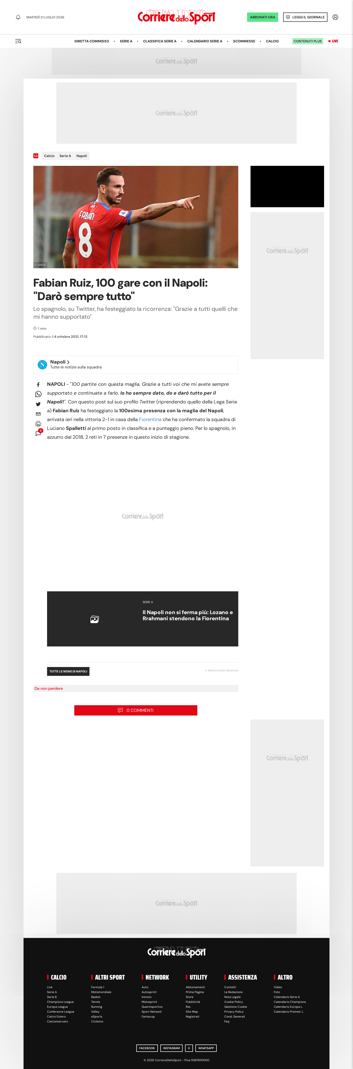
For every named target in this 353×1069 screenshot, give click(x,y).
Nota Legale (232, 997)
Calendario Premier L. (289, 1012)
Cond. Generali (234, 1017)
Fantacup (148, 1017)
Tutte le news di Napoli (68, 671)
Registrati (192, 1017)
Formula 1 (97, 987)
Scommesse (244, 41)
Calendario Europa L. (288, 1007)
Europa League (57, 1007)
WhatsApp (206, 1048)
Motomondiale (101, 992)
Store (189, 997)
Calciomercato (57, 1021)
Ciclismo (97, 1021)
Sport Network (152, 1012)
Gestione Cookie (235, 1007)
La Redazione (233, 992)
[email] (38, 414)
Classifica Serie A (159, 41)
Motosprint (149, 1002)
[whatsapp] (38, 394)
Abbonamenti (195, 987)
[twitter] (38, 404)
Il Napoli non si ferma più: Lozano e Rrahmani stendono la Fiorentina (188, 615)
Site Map (192, 1012)
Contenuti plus (308, 41)
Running (96, 1007)
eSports (96, 1017)
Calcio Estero (56, 1017)
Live (335, 41)
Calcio (272, 41)
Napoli (81, 156)
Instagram (171, 1048)
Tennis (95, 1002)
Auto (145, 987)
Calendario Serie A (204, 41)
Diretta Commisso (92, 41)
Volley (95, 1012)
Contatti (230, 987)
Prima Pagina (195, 992)
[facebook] (38, 384)
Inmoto (146, 997)
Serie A (126, 41)
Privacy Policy (234, 1012)
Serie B (52, 997)
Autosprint (149, 992)
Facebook (147, 1048)
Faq (226, 1021)
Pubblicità (193, 1002)
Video (278, 987)
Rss (188, 1007)
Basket (96, 997)
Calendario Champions (290, 1002)
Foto (277, 992)
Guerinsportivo (152, 1007)
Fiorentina (150, 419)
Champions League (60, 1002)
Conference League (60, 1012)
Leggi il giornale (308, 17)
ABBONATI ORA (262, 17)
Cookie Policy (233, 1002)
